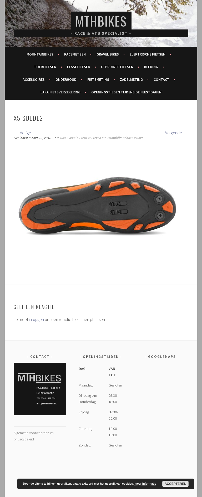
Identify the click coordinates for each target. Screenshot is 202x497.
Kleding (151, 66)
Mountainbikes (40, 54)
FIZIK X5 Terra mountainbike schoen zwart (111, 138)
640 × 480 (67, 138)
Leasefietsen (78, 66)
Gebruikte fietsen (117, 66)
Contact (161, 79)
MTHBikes (101, 21)
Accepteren (175, 484)
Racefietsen (75, 54)
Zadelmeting (131, 79)
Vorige (22, 132)
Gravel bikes (108, 54)
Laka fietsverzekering (60, 92)
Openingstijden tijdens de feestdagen (126, 92)
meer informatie (145, 483)
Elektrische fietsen (147, 54)
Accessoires (34, 79)
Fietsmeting (98, 79)
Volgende (176, 132)
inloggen (36, 319)
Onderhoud (66, 79)
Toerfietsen (45, 66)
